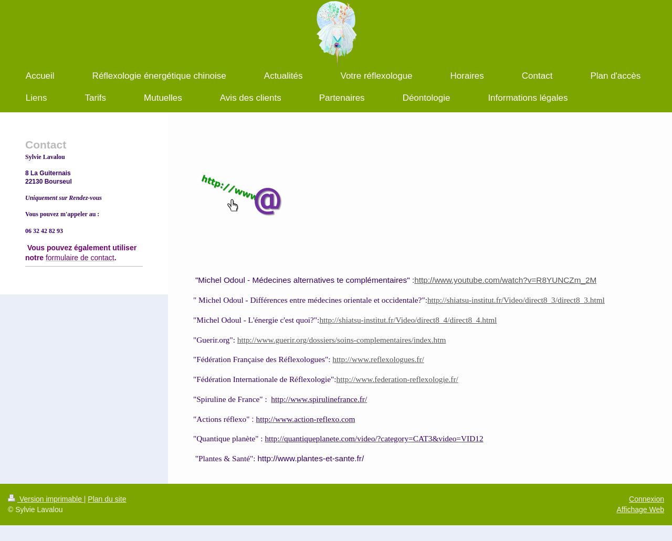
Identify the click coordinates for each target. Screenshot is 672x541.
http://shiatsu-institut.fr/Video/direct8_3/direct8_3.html (516, 299)
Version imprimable (46, 499)
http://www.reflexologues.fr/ (378, 359)
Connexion (646, 499)
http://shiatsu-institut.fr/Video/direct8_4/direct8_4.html (408, 319)
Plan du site (107, 499)
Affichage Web (640, 509)
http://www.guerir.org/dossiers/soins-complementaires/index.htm (341, 339)
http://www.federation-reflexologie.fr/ (397, 379)
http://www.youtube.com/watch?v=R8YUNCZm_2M (505, 279)
